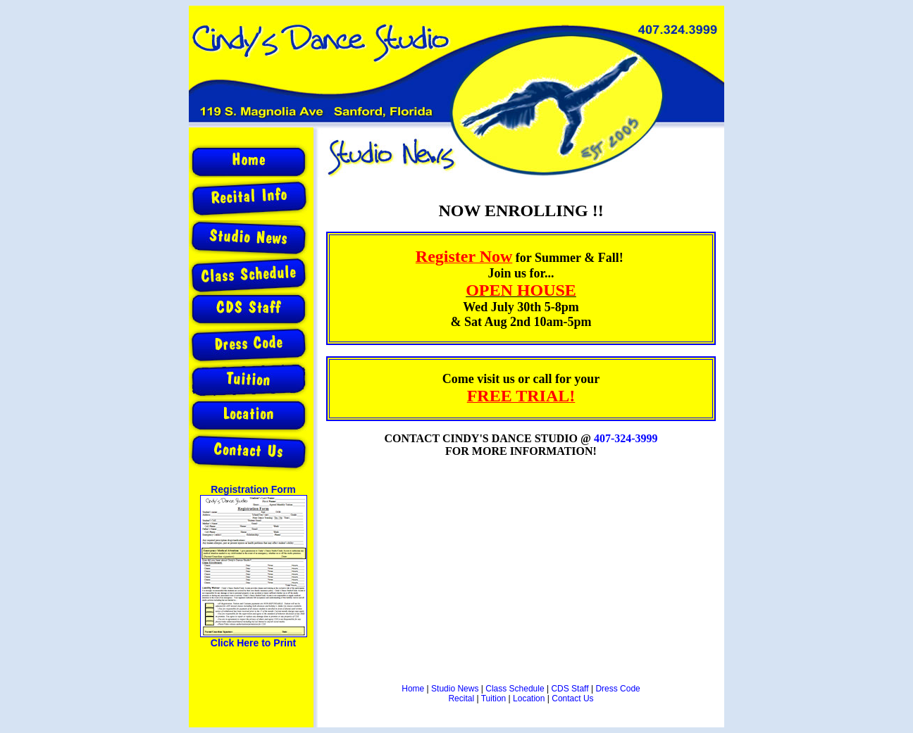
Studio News (454, 689)
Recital (461, 698)
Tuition (494, 698)
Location (529, 698)
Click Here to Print (253, 643)
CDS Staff (569, 689)
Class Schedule (514, 689)
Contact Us (572, 698)
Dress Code (617, 689)
